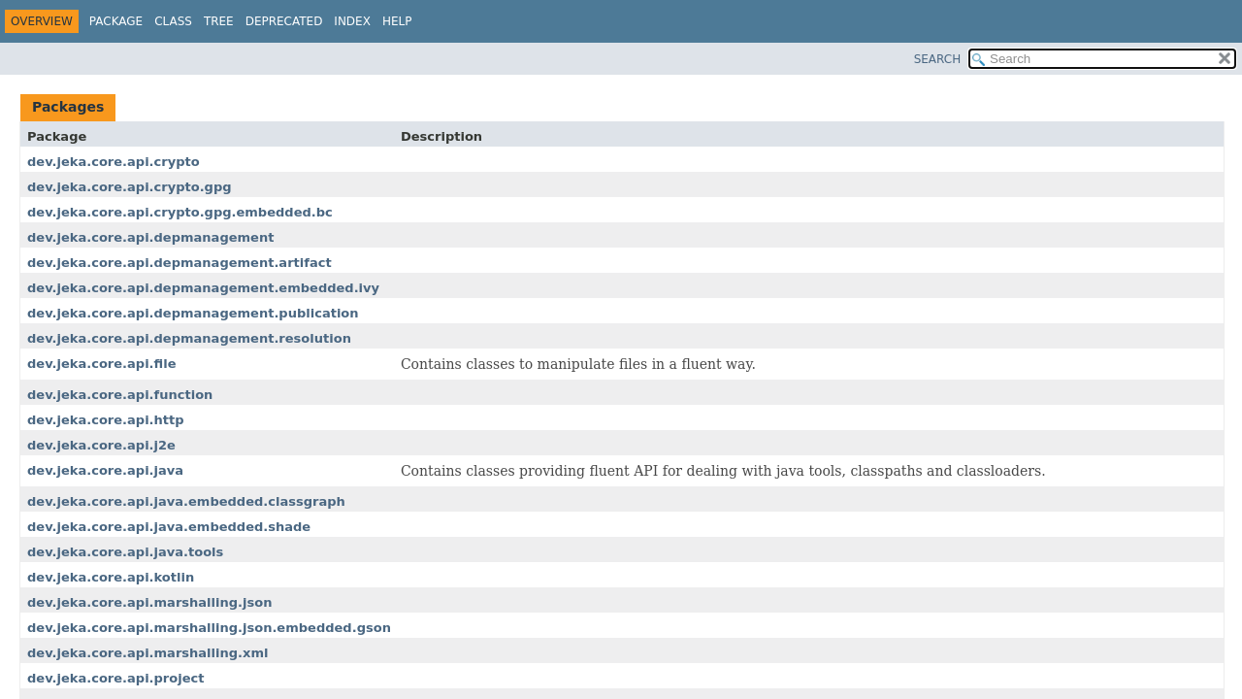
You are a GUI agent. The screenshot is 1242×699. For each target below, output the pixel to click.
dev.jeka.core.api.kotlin (110, 577)
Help (397, 21)
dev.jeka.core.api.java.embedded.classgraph (186, 501)
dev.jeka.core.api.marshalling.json (149, 602)
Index (352, 21)
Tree (219, 21)
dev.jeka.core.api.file (101, 363)
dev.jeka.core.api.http (105, 420)
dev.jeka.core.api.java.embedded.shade (168, 526)
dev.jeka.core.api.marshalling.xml (147, 653)
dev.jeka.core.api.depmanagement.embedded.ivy (203, 288)
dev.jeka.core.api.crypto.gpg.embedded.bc (180, 212)
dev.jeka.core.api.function (119, 394)
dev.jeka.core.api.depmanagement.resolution (189, 338)
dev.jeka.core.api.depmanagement (150, 237)
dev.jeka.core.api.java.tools (125, 552)
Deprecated (284, 21)
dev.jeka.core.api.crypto (113, 161)
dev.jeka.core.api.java (105, 470)
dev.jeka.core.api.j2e (101, 445)
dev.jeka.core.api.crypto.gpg (129, 187)
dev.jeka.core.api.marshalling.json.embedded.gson (209, 627)
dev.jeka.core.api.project (115, 678)
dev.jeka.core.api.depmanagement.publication (193, 313)
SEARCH (938, 59)
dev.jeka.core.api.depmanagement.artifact (179, 262)
